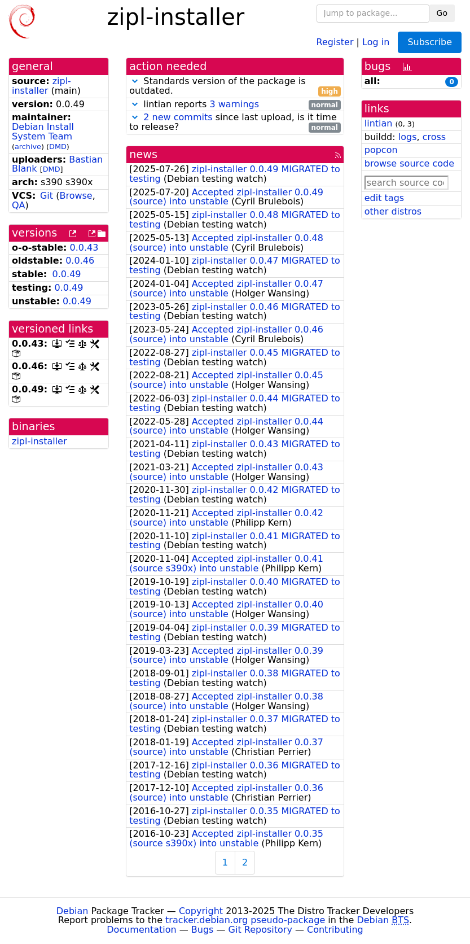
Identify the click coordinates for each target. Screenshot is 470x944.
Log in (375, 41)
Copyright (201, 911)
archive (28, 146)
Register (335, 41)
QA (18, 205)
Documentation (141, 929)
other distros (392, 211)
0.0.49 (66, 274)
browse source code (409, 163)
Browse (75, 195)
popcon (381, 150)
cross (434, 137)
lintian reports (235, 105)
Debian (72, 911)
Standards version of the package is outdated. (235, 86)
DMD (58, 146)
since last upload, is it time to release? (235, 122)
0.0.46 (79, 260)
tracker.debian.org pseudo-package (245, 920)
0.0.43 (84, 247)
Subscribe (429, 42)
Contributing (335, 929)
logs (407, 137)
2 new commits (177, 117)
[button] (135, 81)
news (143, 154)
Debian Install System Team (43, 131)
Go (442, 13)
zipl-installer (41, 86)
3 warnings (234, 104)
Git (46, 195)
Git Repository (260, 929)
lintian (378, 123)
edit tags (384, 198)
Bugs (202, 929)
